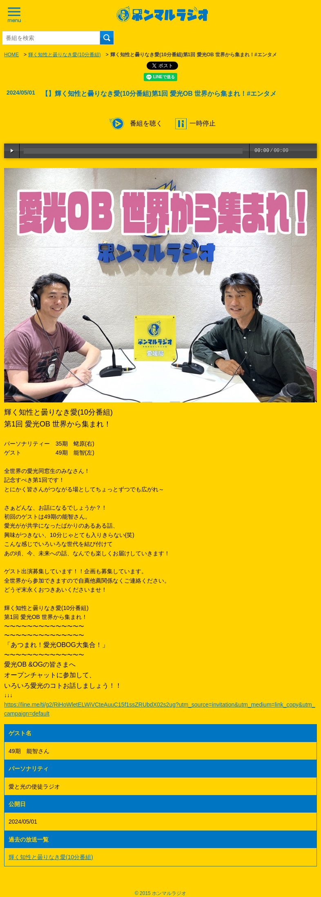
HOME (11, 54)
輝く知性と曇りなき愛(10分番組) (64, 54)
